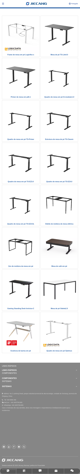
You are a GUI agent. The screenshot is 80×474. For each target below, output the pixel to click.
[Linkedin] (4, 447)
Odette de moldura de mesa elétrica (59, 224)
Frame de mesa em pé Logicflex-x (20, 55)
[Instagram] (19, 447)
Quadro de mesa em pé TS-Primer (20, 139)
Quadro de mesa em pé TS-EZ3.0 (21, 181)
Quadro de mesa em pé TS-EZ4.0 (59, 181)
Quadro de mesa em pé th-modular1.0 (59, 97)
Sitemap (26, 465)
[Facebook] (14, 447)
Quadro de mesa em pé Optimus (59, 351)
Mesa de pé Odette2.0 (59, 308)
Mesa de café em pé (59, 266)
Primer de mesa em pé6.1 (21, 97)
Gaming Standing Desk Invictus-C (20, 308)
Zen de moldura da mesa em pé (20, 266)
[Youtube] (9, 447)
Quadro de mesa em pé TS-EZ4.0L (20, 224)
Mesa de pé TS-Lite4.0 (59, 55)
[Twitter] (24, 447)
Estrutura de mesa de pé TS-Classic (59, 139)
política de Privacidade (37, 465)
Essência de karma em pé (21, 351)
